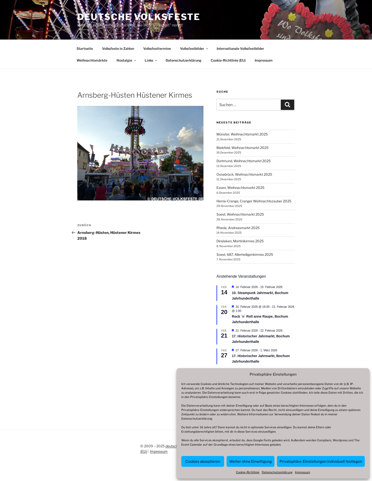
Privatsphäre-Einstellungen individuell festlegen (321, 461)
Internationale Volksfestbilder (240, 48)
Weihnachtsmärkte (92, 60)
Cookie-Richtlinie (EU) (228, 60)
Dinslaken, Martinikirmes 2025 (240, 241)
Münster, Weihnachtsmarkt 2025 (242, 134)
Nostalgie (127, 60)
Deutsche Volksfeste (139, 17)
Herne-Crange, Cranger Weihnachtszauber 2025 (253, 201)
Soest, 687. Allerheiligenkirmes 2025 (244, 254)
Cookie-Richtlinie (247, 472)
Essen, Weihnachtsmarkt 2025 (240, 188)
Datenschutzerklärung (196, 418)
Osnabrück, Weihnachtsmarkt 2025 (244, 174)
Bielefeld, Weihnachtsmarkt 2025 (242, 148)
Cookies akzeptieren (202, 461)
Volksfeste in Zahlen (118, 48)
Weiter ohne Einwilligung (250, 461)
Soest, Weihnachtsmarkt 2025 (240, 214)
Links (151, 60)
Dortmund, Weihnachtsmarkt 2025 (243, 161)
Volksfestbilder (194, 48)
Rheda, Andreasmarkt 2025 (238, 228)
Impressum (302, 472)
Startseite (85, 48)
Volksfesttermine (157, 48)
